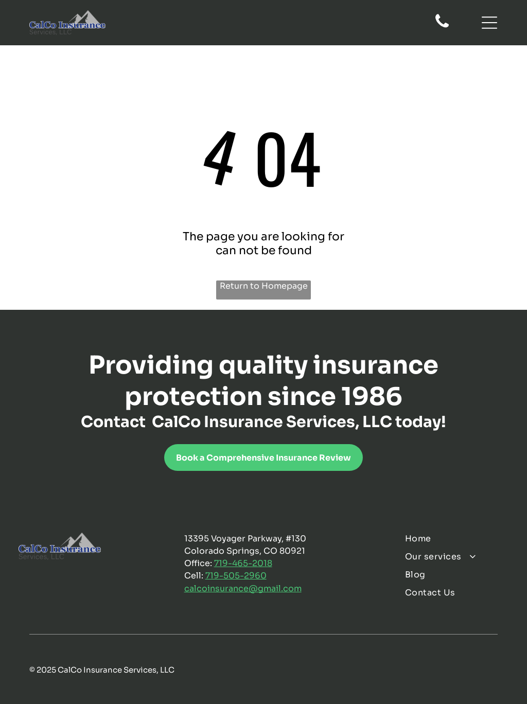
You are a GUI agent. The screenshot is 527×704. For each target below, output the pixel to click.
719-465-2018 (243, 563)
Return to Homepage (264, 285)
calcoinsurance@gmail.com (243, 588)
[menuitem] (456, 539)
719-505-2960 (236, 575)
